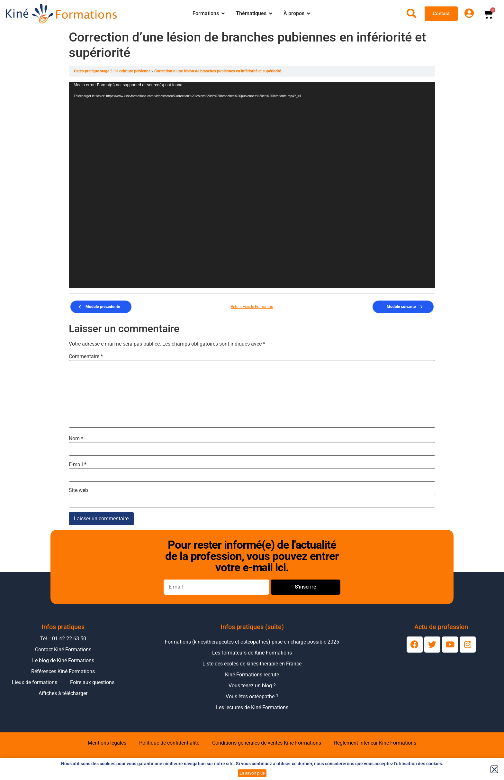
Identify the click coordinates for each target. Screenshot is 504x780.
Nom (76, 438)
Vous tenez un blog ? (252, 685)
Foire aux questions (92, 682)
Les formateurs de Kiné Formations (252, 653)
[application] (252, 185)
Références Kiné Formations (63, 671)
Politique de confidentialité (169, 743)
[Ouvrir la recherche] (411, 13)
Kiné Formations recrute (252, 675)
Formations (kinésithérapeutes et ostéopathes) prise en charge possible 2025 (252, 642)
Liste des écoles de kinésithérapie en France (252, 664)
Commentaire (86, 356)
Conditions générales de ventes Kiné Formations (266, 743)
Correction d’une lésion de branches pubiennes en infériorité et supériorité (217, 71)
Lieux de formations (34, 682)
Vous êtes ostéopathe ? (252, 696)
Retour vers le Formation (252, 306)
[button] (494, 769)
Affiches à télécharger (63, 693)
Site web (78, 490)
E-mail (77, 464)
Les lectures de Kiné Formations (252, 707)
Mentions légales (107, 743)
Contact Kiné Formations (63, 649)
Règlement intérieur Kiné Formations (375, 743)
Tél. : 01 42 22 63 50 (63, 639)
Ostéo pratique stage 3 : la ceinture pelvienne (112, 71)
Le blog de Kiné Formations (63, 660)
